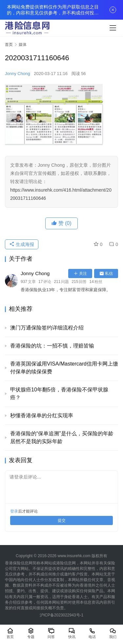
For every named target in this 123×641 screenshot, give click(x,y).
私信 (106, 273)
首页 (9, 44)
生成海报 (21, 244)
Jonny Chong (17, 73)
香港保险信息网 (18, 563)
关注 (80, 273)
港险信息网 (66, 563)
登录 (14, 511)
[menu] (113, 28)
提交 (62, 520)
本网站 (46, 563)
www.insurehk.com (74, 556)
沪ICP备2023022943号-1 (61, 615)
